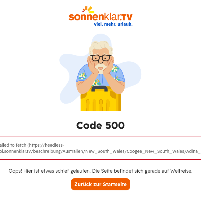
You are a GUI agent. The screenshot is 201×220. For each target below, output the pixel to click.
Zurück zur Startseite (100, 184)
